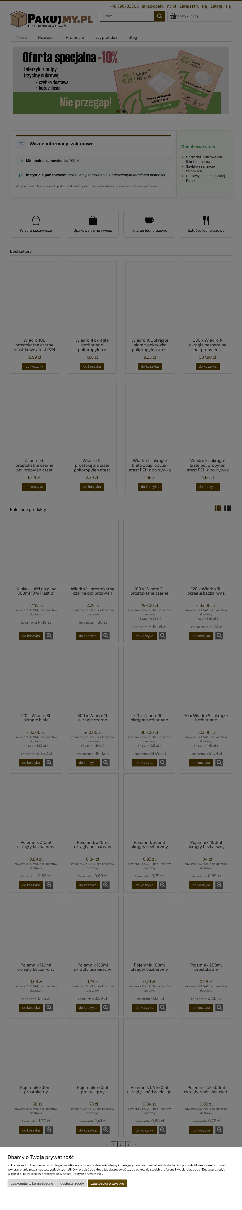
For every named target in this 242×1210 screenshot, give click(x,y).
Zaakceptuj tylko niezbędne (32, 1183)
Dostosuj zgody (72, 1183)
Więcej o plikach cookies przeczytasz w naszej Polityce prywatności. (55, 1173)
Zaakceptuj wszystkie (107, 1183)
